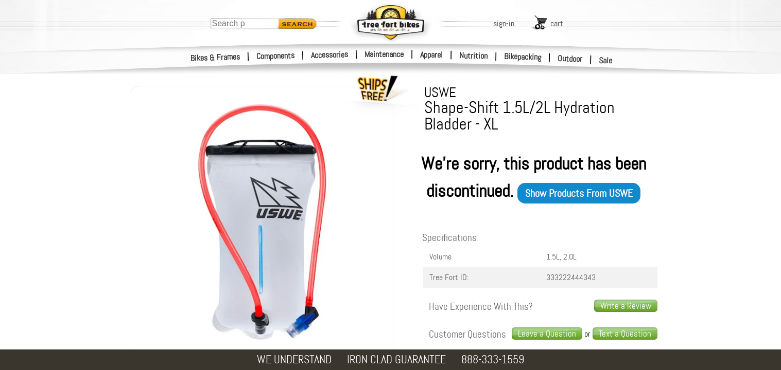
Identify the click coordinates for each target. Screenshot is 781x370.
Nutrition (473, 55)
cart (556, 23)
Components (275, 56)
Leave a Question (547, 333)
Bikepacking (523, 57)
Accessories (329, 55)
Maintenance (384, 54)
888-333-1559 (492, 359)
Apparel (431, 54)
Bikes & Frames (215, 57)
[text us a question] (625, 333)
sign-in (503, 23)
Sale (606, 60)
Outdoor (570, 58)
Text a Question (625, 333)
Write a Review (625, 305)
